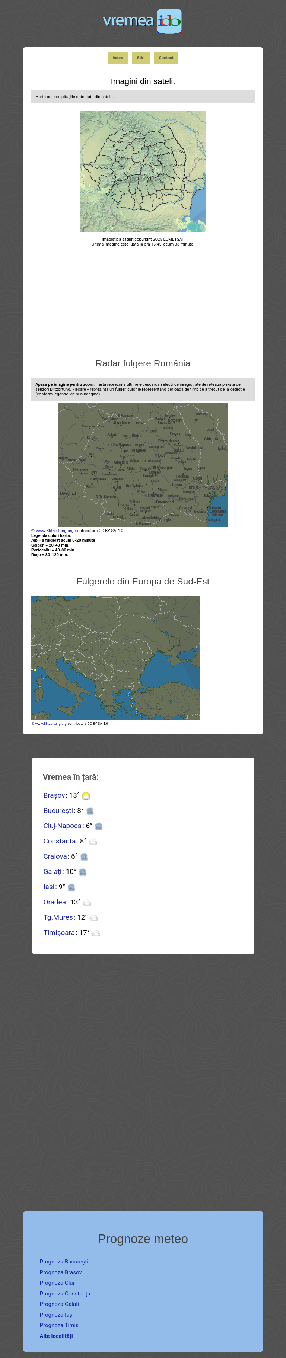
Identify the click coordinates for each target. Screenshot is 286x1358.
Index (117, 57)
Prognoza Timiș (59, 1325)
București (58, 810)
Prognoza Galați (59, 1304)
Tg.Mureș (58, 917)
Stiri (141, 57)
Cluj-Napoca (62, 825)
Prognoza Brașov (61, 1272)
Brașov (54, 795)
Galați (52, 871)
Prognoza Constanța (65, 1293)
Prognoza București (64, 1261)
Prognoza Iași (57, 1314)
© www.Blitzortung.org (49, 723)
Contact (166, 57)
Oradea (54, 902)
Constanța (59, 841)
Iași (48, 887)
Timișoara (59, 932)
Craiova (55, 856)
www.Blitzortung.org (55, 530)
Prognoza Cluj (57, 1282)
